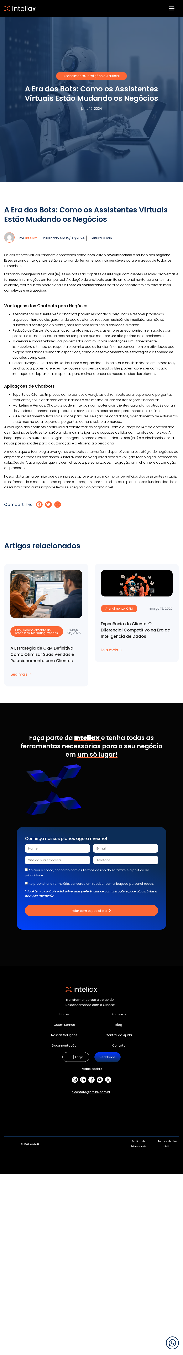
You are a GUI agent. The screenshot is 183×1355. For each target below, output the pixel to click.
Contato (119, 1045)
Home (64, 1014)
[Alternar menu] (171, 8)
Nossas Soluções (64, 1035)
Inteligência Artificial (103, 76)
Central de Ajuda (119, 1035)
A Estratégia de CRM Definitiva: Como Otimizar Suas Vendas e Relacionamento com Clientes (42, 654)
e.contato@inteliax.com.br (91, 1092)
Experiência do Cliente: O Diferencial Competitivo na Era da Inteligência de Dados (136, 630)
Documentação (64, 1045)
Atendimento (74, 76)
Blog (118, 1024)
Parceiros (119, 1014)
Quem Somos (64, 1024)
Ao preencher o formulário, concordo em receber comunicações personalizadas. (91, 883)
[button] (39, 504)
